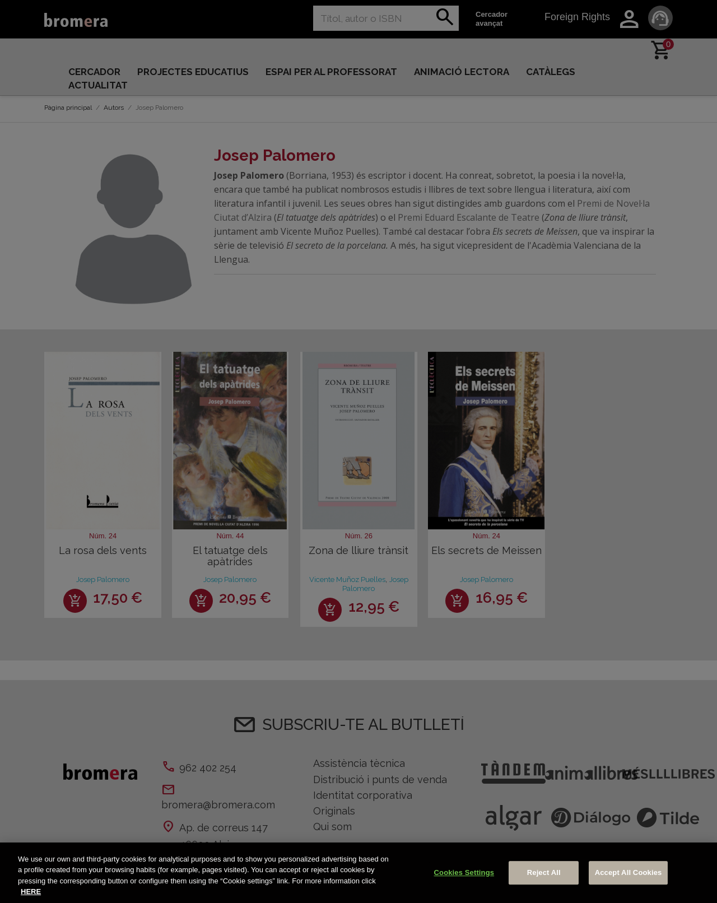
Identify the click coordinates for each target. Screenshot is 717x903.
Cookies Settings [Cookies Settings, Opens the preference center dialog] (464, 872)
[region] (358, 873)
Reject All (544, 872)
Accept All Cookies (628, 872)
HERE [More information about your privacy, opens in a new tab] (31, 891)
